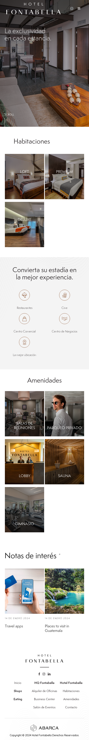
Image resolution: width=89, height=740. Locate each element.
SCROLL (9, 114)
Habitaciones (71, 691)
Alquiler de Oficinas (44, 691)
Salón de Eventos (44, 707)
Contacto (71, 707)
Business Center (44, 699)
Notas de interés (30, 567)
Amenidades (71, 699)
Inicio (17, 683)
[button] (79, 8)
